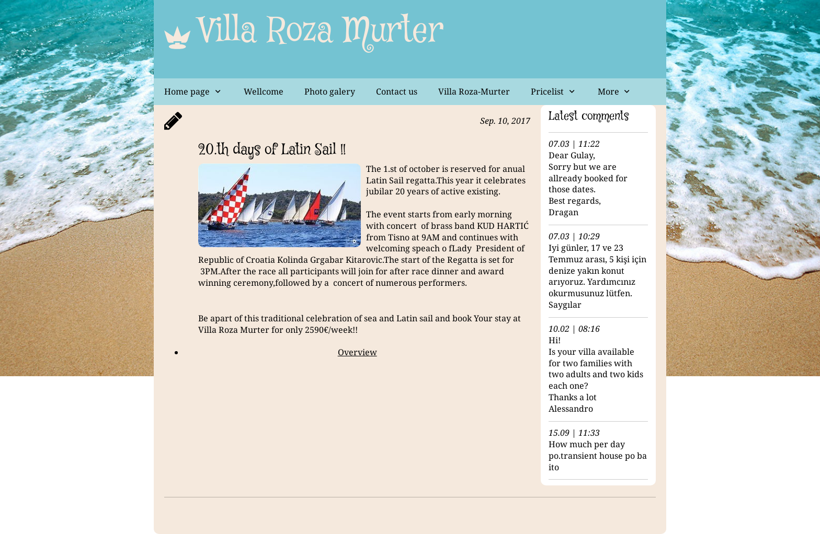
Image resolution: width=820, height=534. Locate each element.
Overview (357, 352)
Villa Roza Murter (321, 31)
